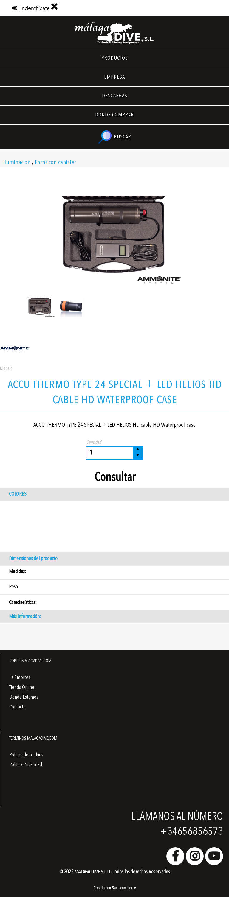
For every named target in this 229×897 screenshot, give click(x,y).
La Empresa (20, 677)
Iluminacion (17, 162)
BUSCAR (114, 137)
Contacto (17, 707)
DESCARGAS (114, 96)
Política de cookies (26, 755)
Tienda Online (21, 687)
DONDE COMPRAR (114, 115)
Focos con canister (55, 162)
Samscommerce (124, 888)
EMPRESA (114, 77)
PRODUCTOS (114, 58)
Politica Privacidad (25, 764)
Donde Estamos (23, 697)
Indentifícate (31, 8)
